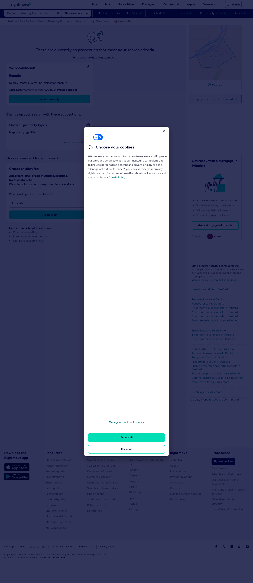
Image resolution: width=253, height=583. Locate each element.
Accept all (127, 437)
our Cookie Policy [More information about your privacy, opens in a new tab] (114, 177)
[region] (126, 291)
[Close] (164, 131)
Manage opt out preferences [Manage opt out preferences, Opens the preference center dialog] (126, 422)
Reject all (126, 449)
